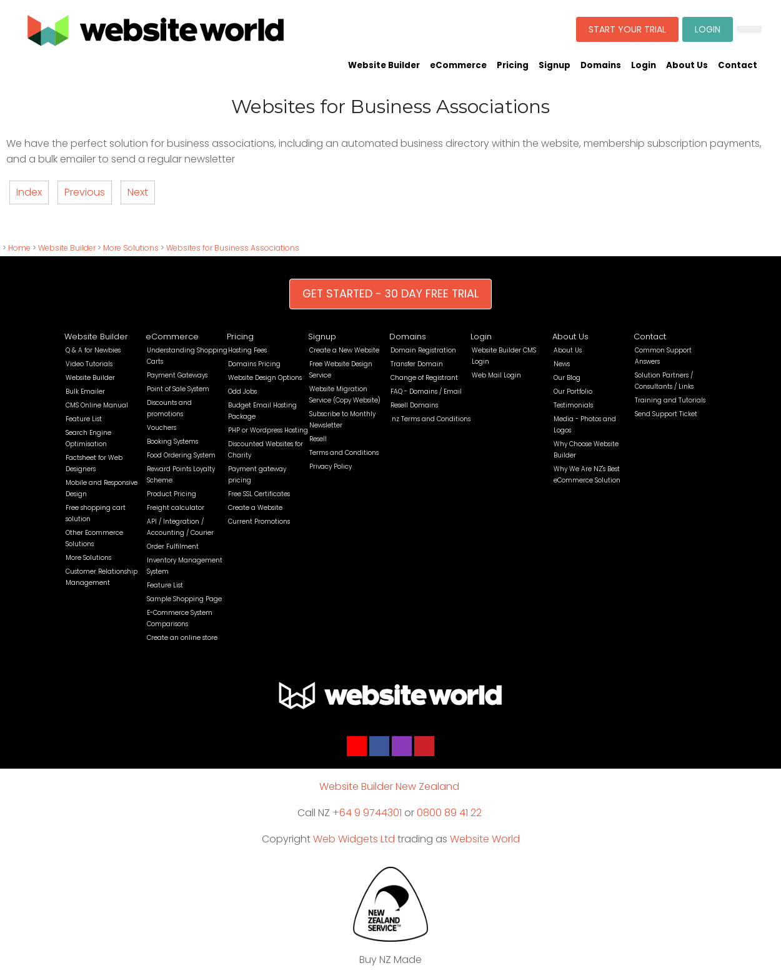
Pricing (513, 65)
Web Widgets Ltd (354, 839)
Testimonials (573, 405)
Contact (737, 65)
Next (137, 192)
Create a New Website (344, 350)
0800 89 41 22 (449, 813)
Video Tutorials (89, 364)
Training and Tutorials (670, 400)
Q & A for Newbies (93, 350)
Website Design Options (265, 377)
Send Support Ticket (666, 414)
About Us (687, 65)
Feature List (84, 419)
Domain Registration (423, 350)
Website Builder (384, 65)
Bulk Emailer (85, 391)
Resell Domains (414, 405)
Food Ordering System (181, 455)
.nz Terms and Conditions (430, 419)
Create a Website (255, 507)
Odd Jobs (242, 391)
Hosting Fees (247, 350)
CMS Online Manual (97, 405)
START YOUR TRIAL (627, 29)
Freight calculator (175, 507)
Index (29, 192)
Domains (600, 65)
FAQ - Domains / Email (426, 391)
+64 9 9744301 (367, 813)
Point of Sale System (178, 389)
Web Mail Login (496, 375)
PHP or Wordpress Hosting (268, 430)
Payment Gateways (177, 375)
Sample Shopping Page (184, 599)
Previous (84, 192)
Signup (554, 65)
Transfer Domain (416, 364)
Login (643, 65)
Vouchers (161, 427)
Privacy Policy (330, 466)
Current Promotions (259, 521)
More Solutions (131, 247)
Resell (318, 439)
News (562, 364)
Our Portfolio (573, 391)
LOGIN (707, 29)
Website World (485, 839)
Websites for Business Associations (232, 247)
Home (19, 247)
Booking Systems (172, 441)
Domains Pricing (254, 364)
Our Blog (567, 377)
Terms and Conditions (344, 452)
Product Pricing (171, 494)
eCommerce (458, 65)
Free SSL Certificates (259, 494)
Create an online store (182, 637)
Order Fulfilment (173, 546)
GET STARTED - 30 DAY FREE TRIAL (390, 293)
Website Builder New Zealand (389, 786)
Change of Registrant (424, 377)
